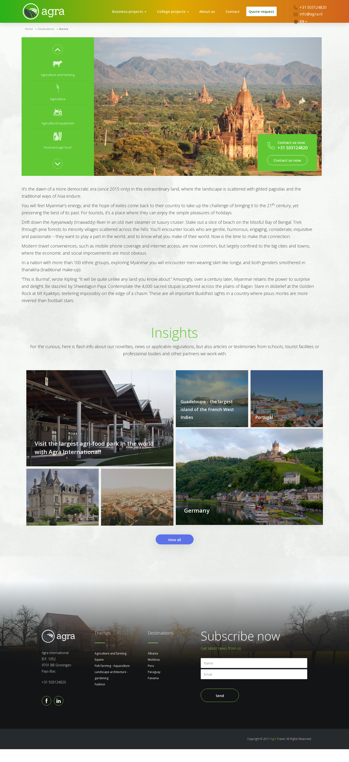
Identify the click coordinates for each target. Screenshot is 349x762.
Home (29, 35)
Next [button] (58, 170)
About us (208, 14)
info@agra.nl (308, 14)
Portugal (264, 423)
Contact (230, 14)
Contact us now (287, 166)
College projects (176, 14)
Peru (151, 679)
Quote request (260, 14)
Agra (273, 752)
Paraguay (154, 685)
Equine (99, 672)
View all (174, 552)
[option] (58, 74)
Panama (153, 691)
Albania (153, 666)
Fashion (100, 697)
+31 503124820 (310, 7)
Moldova (154, 672)
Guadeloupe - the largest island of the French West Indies (207, 415)
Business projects (134, 14)
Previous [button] (58, 56)
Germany (196, 525)
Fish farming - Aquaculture (112, 679)
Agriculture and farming (110, 666)
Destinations (46, 35)
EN (300, 21)
